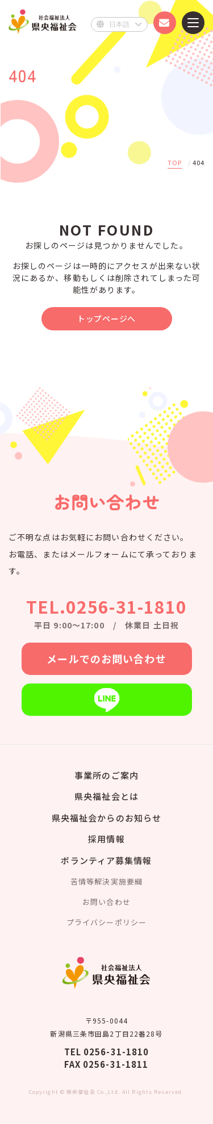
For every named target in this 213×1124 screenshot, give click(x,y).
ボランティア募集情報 (106, 860)
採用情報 (106, 839)
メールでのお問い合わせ (106, 658)
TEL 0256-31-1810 (106, 1052)
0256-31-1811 (115, 1064)
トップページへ (106, 318)
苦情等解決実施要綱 (106, 881)
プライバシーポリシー (106, 922)
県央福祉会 (43, 21)
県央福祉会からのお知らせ (106, 818)
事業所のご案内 (106, 775)
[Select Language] (119, 24)
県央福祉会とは (106, 796)
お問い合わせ (106, 901)
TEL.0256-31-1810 (106, 606)
